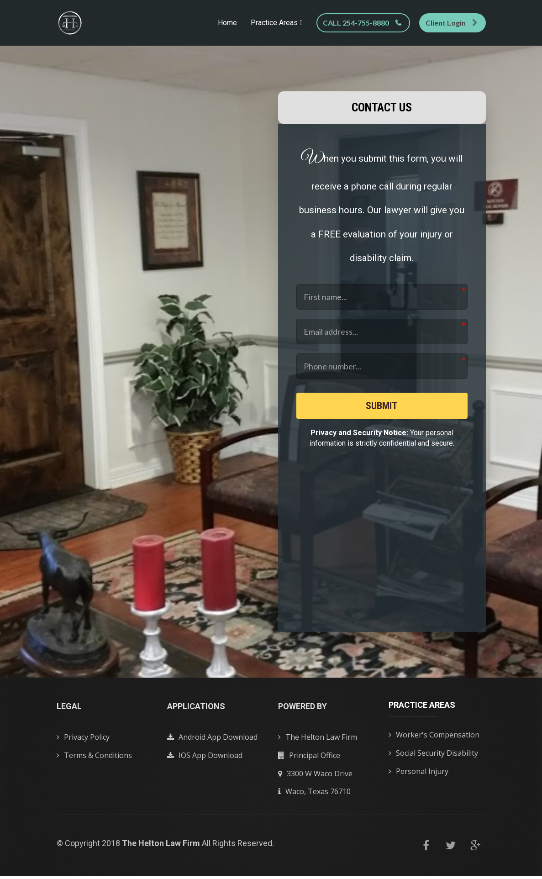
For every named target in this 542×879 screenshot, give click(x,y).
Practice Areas (274, 22)
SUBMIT (382, 406)
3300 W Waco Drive (315, 776)
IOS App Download (204, 758)
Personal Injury (418, 774)
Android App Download (212, 740)
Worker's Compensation (434, 738)
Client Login (451, 22)
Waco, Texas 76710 (314, 794)
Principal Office (309, 758)
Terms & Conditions (94, 758)
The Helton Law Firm (317, 740)
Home (227, 22)
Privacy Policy (83, 740)
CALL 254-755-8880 (362, 22)
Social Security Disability (433, 756)
